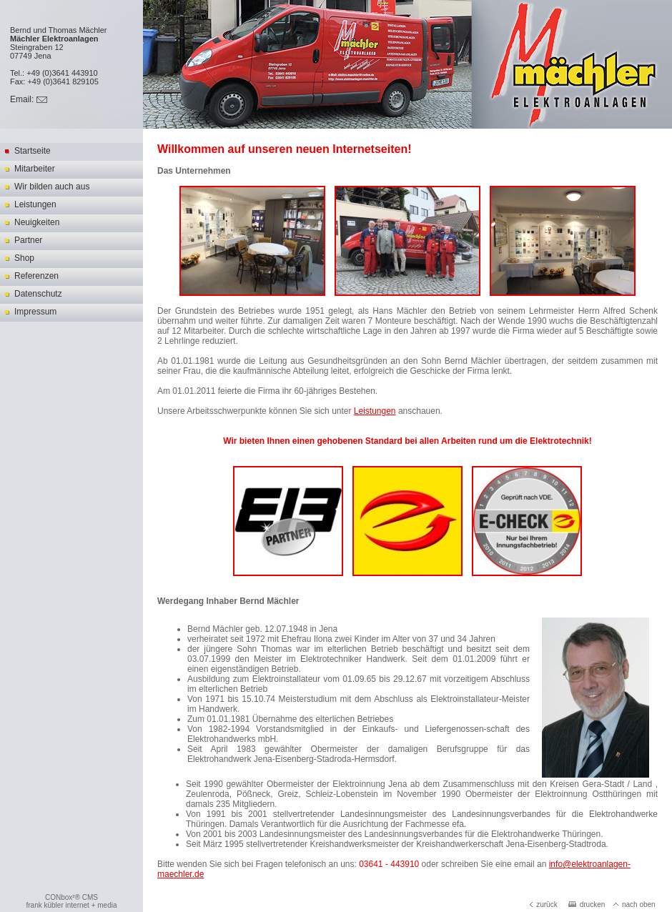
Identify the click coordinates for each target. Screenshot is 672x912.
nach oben (634, 904)
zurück (543, 904)
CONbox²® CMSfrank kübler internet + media (71, 901)
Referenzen (36, 276)
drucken (587, 904)
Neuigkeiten (36, 222)
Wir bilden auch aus (51, 187)
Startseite (32, 151)
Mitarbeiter (34, 169)
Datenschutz (38, 294)
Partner (28, 240)
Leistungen (35, 204)
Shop (24, 258)
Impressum (35, 312)
